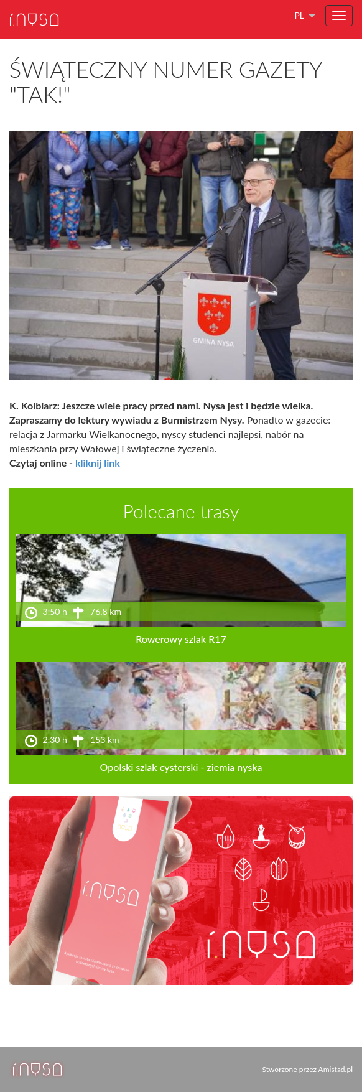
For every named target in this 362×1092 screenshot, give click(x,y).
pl (299, 15)
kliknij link (97, 463)
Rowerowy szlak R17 (181, 639)
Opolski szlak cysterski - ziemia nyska (181, 767)
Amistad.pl (335, 1069)
